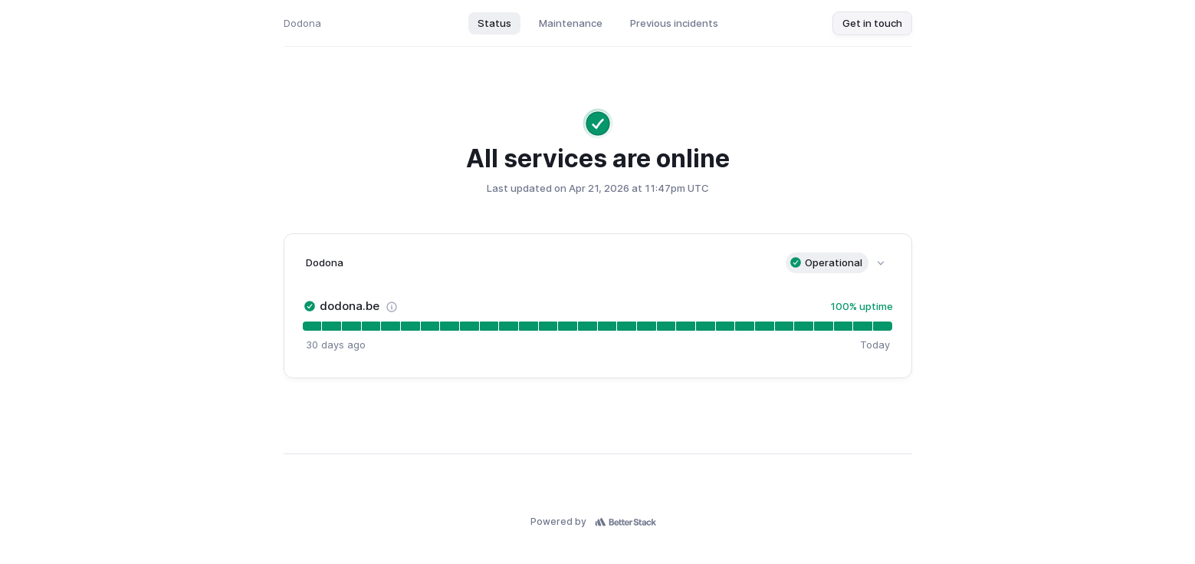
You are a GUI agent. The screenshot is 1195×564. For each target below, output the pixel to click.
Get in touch (872, 23)
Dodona (302, 23)
